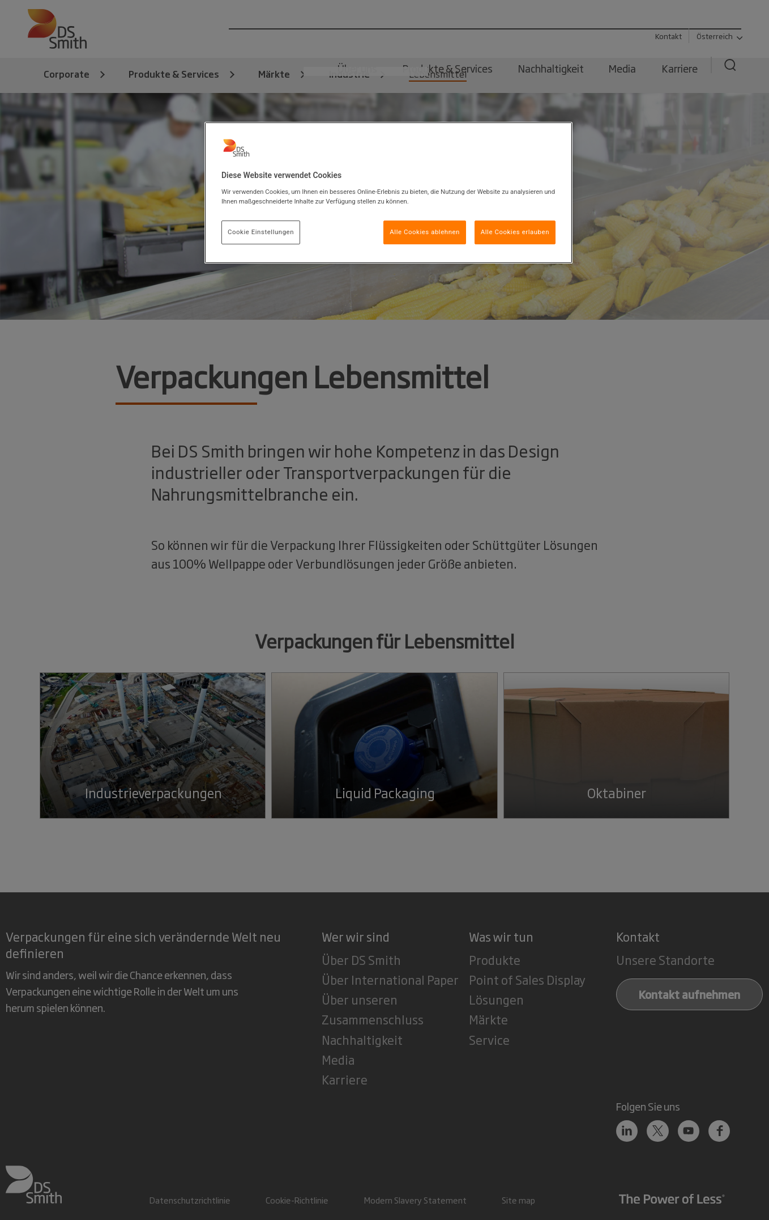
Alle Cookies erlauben (515, 232)
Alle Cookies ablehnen (425, 232)
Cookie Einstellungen (261, 232)
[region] (388, 193)
